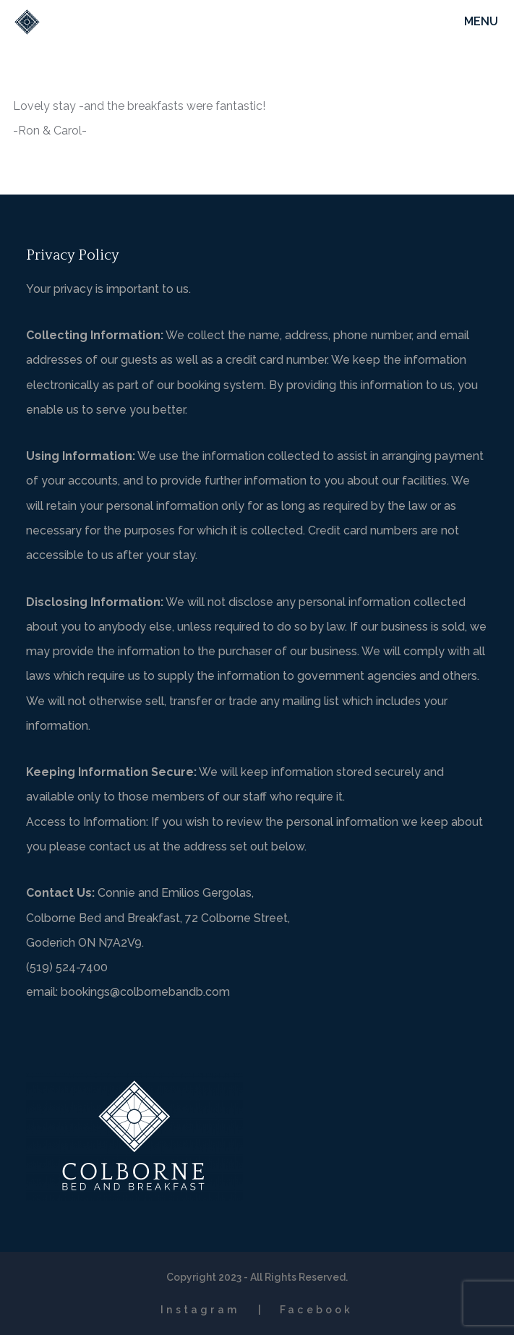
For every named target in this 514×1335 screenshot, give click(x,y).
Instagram (199, 1309)
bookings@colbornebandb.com (145, 992)
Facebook (317, 1309)
